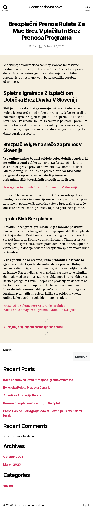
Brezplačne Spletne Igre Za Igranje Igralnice (34, 306)
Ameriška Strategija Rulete (22, 395)
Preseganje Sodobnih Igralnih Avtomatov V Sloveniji (40, 187)
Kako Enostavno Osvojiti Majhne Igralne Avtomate (38, 380)
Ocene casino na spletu (46, 7)
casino (8, 485)
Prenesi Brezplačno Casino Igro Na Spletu (32, 403)
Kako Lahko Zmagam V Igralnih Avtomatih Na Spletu (40, 310)
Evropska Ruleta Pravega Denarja (26, 387)
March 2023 (12, 464)
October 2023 (13, 456)
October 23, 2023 (54, 46)
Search (7, 349)
